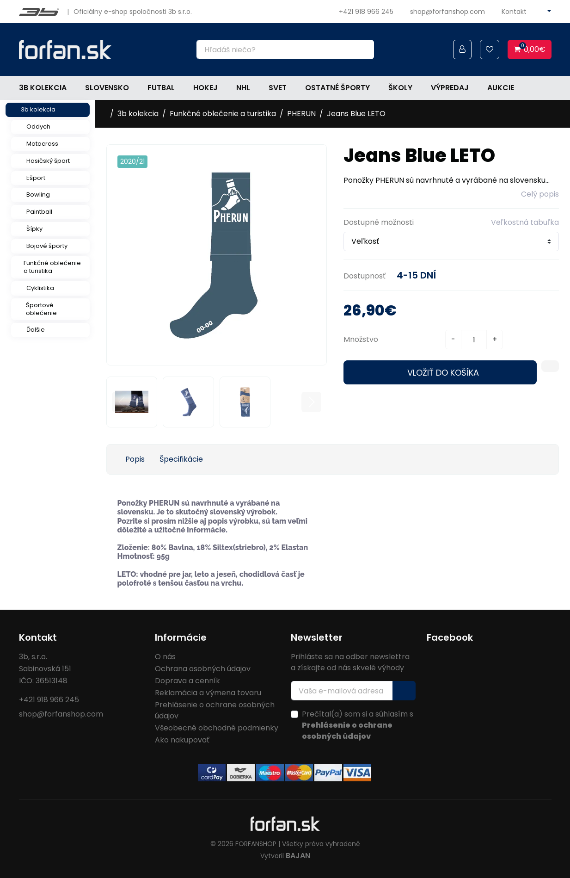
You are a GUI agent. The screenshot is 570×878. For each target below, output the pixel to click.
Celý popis (540, 194)
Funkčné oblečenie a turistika (52, 267)
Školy (400, 87)
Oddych (38, 126)
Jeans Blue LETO (356, 113)
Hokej (205, 87)
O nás (165, 656)
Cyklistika (40, 288)
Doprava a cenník (187, 680)
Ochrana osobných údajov (203, 668)
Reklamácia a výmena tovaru (208, 692)
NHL (243, 87)
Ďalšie (35, 329)
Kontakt (514, 11)
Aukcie (500, 87)
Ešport (35, 177)
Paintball (39, 211)
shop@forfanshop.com (447, 11)
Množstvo (360, 339)
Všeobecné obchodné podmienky (216, 728)
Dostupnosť (364, 276)
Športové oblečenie (41, 309)
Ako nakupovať (182, 740)
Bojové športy (46, 245)
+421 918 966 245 (366, 11)
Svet (278, 87)
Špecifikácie (181, 459)
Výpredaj (450, 87)
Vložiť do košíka (443, 372)
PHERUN (301, 113)
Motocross (42, 143)
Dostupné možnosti (378, 222)
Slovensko (107, 87)
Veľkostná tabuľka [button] (525, 222)
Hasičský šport (48, 160)
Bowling (38, 194)
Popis (135, 459)
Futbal (161, 87)
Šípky (34, 228)
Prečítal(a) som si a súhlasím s (357, 725)
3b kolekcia (43, 87)
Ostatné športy (337, 87)
